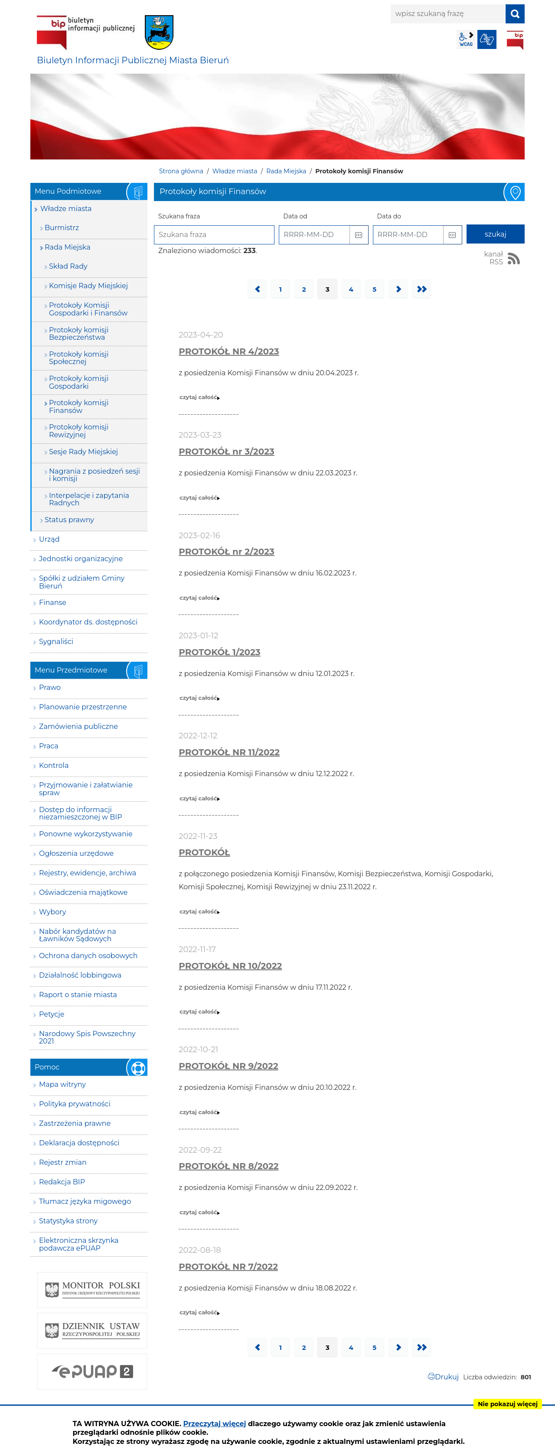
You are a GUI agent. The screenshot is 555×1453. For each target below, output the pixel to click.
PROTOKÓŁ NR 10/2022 (230, 966)
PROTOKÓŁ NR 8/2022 (228, 1166)
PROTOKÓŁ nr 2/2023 (226, 551)
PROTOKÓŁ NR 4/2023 (229, 351)
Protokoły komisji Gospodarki (78, 382)
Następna (398, 289)
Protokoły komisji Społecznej (78, 358)
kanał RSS (493, 258)
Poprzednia (257, 289)
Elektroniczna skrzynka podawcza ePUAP (79, 1244)
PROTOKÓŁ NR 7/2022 (228, 1266)
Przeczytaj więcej (214, 1424)
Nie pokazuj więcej (508, 1404)
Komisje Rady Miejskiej (88, 286)
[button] (359, 234)
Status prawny (69, 520)
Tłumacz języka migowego (85, 1201)
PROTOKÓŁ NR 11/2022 (229, 752)
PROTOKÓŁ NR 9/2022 (228, 1066)
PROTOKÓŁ (204, 852)
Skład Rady (68, 266)
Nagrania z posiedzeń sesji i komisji (94, 475)
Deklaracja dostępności (79, 1143)
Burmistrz (62, 228)
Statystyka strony (68, 1221)
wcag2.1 (466, 39)
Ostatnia (421, 289)
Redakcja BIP (62, 1182)
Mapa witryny (62, 1084)
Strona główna (181, 171)
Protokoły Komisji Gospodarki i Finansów (88, 309)
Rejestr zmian (63, 1162)
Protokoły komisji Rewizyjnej (78, 431)
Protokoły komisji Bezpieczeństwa (78, 334)
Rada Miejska (286, 171)
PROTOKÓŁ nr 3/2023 (226, 451)
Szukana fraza (179, 216)
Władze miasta (235, 171)
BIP (515, 40)
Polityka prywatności (75, 1104)
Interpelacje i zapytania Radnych (89, 499)
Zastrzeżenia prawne (75, 1123)
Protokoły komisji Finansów (78, 407)
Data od (295, 216)
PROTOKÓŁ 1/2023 (219, 652)
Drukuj (447, 1377)
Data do (389, 216)
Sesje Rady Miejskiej (83, 452)
